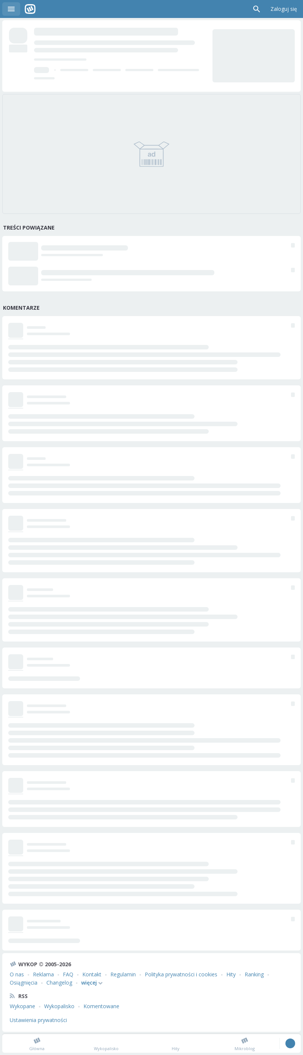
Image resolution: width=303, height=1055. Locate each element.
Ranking (254, 974)
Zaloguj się (283, 8)
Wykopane (22, 1006)
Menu (11, 9)
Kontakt (91, 974)
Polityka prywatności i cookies (181, 974)
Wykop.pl (30, 9)
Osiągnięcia (23, 982)
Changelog (59, 982)
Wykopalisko (59, 1006)
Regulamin (123, 974)
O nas (17, 974)
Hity (231, 974)
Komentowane (101, 1006)
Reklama (43, 974)
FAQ (68, 974)
